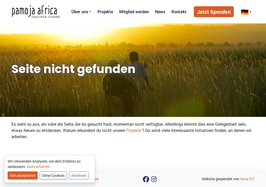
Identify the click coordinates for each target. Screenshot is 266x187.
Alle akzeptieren (23, 175)
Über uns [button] (79, 11)
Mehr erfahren (38, 166)
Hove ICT (247, 178)
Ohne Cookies (53, 175)
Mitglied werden (134, 11)
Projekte (105, 11)
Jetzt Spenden (214, 11)
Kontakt (179, 11)
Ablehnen (79, 175)
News (160, 11)
